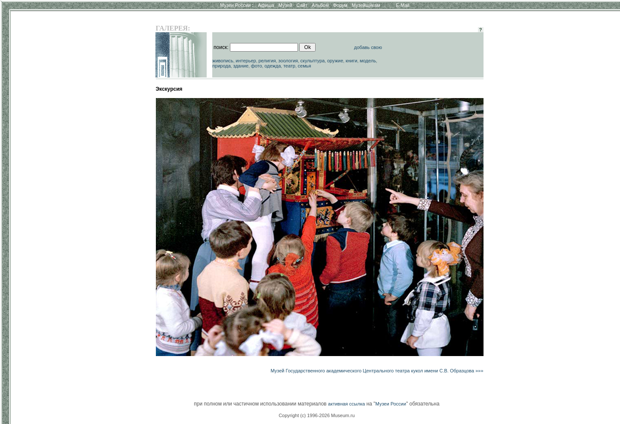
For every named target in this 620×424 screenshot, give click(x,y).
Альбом (320, 5)
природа (221, 65)
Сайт (302, 5)
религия (267, 60)
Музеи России (237, 5)
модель (368, 60)
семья (304, 65)
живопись (222, 60)
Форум (340, 5)
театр (289, 65)
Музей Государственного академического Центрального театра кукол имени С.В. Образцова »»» (376, 370)
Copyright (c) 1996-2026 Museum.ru (317, 415)
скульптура (313, 60)
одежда (272, 65)
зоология (288, 60)
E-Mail (402, 5)
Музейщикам (366, 5)
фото (256, 65)
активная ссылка (346, 403)
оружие (335, 60)
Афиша (266, 5)
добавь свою (368, 47)
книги (351, 60)
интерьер (246, 60)
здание (240, 65)
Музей (285, 5)
